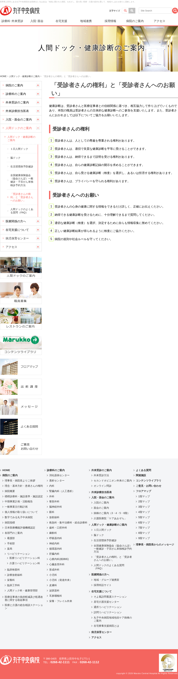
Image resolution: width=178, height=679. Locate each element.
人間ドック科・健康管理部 (22, 590)
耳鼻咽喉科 (55, 595)
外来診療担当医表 (17, 111)
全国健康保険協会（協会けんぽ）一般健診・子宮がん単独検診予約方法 (21, 180)
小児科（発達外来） (60, 579)
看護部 (11, 538)
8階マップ (144, 532)
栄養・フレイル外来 (60, 601)
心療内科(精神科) (59, 559)
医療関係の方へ (16, 221)
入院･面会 (36, 21)
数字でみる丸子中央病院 (19, 517)
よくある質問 (143, 470)
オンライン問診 (103, 485)
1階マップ (144, 496)
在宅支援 (61, 21)
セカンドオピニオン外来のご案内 (113, 480)
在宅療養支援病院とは (106, 625)
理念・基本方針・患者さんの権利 (24, 485)
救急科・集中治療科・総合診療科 (68, 522)
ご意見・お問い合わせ (148, 485)
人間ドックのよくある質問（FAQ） (21, 211)
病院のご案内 (135, 21)
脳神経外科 (55, 506)
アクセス (159, 21)
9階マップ (144, 538)
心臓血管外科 (56, 564)
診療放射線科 (14, 574)
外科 (51, 496)
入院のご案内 (101, 502)
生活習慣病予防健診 (21, 166)
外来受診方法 (101, 475)
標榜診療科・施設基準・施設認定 (24, 496)
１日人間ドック (19, 148)
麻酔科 (53, 532)
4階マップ (144, 512)
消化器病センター (59, 475)
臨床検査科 (13, 569)
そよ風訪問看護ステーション (110, 596)
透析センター (56, 480)
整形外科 (54, 501)
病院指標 (10, 522)
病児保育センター (17, 238)
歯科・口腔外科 (58, 527)
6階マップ (144, 522)
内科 (51, 485)
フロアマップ (143, 491)
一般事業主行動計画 (16, 506)
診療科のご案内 (16, 93)
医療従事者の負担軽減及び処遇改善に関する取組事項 (24, 598)
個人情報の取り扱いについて (21, 512)
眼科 (51, 512)
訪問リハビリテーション (108, 612)
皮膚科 (53, 585)
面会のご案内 (101, 507)
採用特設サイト (103, 585)
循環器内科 (55, 548)
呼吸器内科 (55, 538)
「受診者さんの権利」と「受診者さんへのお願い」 (21, 197)
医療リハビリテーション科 (24, 558)
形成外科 (54, 569)
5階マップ (144, 517)
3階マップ (144, 506)
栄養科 (11, 579)
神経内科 (54, 543)
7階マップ (144, 527)
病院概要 (10, 491)
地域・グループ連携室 (106, 579)
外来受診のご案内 (17, 102)
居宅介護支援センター (106, 601)
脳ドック (15, 157)
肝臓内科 (54, 553)
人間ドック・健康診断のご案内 (21, 138)
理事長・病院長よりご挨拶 (20, 480)
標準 (125, 10)
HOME (6, 470)
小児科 (53, 574)
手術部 (11, 543)
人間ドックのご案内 (19, 128)
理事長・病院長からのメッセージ (155, 544)
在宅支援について (17, 229)
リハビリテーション (18, 553)
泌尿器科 (54, 590)
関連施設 (141, 475)
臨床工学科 (13, 585)
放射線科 (54, 517)
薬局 (9, 548)
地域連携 (86, 21)
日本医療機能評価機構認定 (20, 527)
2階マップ (144, 501)
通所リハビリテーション (108, 607)
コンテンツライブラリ (148, 480)
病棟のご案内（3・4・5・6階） (112, 513)
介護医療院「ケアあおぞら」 (110, 518)
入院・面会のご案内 (19, 119)
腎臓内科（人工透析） (62, 491)
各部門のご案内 (14, 532)
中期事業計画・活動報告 (19, 501)
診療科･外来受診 (12, 21)
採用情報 (110, 21)
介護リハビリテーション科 (24, 563)
